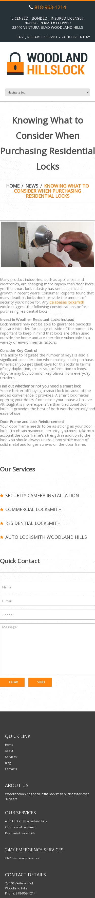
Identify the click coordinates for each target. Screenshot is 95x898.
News (31, 186)
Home (13, 186)
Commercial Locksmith (33, 509)
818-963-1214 (50, 7)
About (9, 751)
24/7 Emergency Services (22, 858)
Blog (8, 763)
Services (10, 757)
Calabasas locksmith (66, 302)
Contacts (11, 769)
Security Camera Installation (42, 495)
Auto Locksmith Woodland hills (46, 537)
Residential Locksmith (33, 523)
